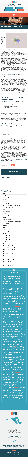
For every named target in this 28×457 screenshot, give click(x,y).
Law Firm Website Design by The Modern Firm (14, 455)
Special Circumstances (7, 241)
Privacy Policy (17, 454)
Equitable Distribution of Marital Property (12, 205)
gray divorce (10, 68)
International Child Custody (9, 237)
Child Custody (6, 197)
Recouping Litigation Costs (9, 265)
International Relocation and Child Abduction (12, 239)
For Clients (18, 7)
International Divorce (7, 235)
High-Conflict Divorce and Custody (10, 247)
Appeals (5, 209)
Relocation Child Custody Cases (9, 261)
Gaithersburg (6, 446)
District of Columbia (6, 211)
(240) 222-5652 (10, 440)
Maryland (2, 42)
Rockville (23, 445)
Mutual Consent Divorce (8, 207)
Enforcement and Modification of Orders (11, 249)
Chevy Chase (11, 446)
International (5, 233)
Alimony (5, 199)
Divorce (4, 195)
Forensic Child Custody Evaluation (10, 259)
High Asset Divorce (7, 257)
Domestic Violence (7, 255)
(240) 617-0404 (10, 432)
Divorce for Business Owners (9, 245)
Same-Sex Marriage (7, 201)
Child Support (6, 203)
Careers (8, 7)
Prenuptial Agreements (8, 253)
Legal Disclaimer (11, 454)
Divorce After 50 (6, 243)
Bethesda (16, 445)
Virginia (4, 227)
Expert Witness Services (8, 251)
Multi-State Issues (7, 263)
